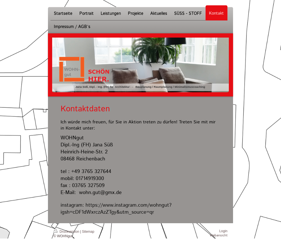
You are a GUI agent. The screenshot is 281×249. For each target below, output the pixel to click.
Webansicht (218, 235)
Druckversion (67, 232)
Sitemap (88, 232)
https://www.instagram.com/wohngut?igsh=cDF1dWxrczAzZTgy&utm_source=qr (116, 209)
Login (223, 231)
